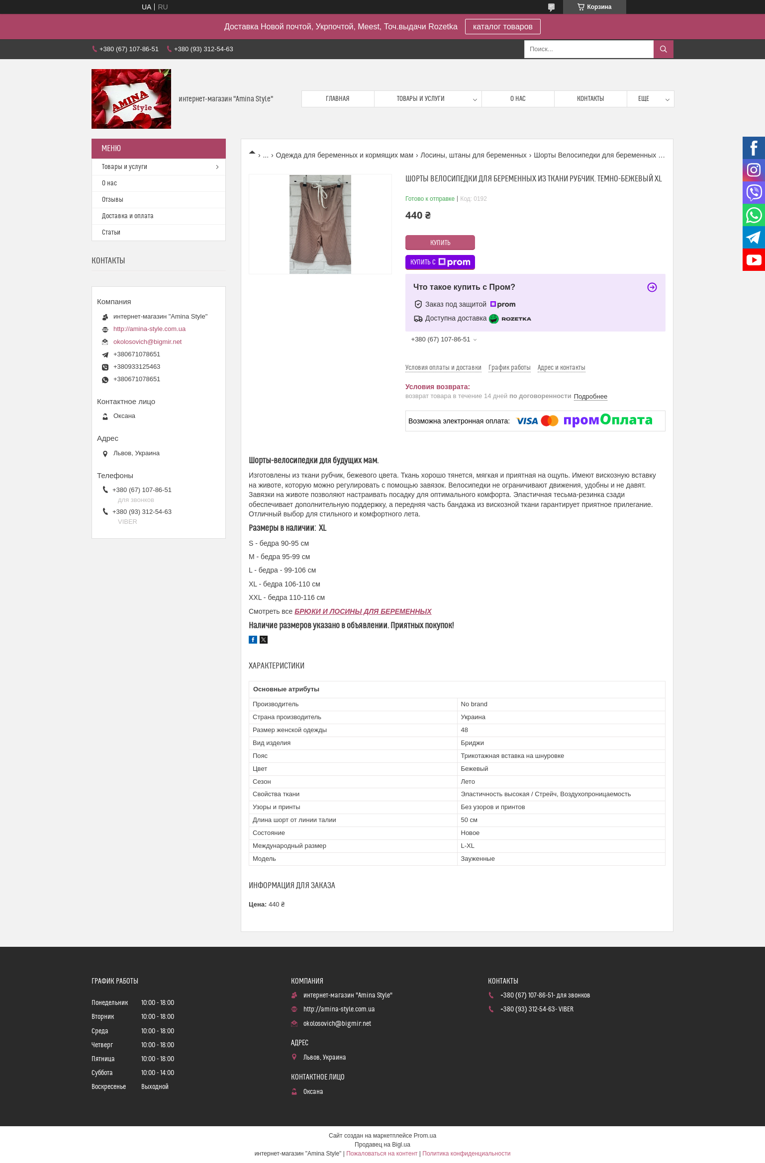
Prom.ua (425, 1135)
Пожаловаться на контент (381, 1153)
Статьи (111, 233)
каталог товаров (503, 26)
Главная (338, 99)
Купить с (440, 262)
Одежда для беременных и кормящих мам (344, 155)
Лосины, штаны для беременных (473, 155)
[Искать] (663, 49)
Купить (440, 243)
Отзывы (112, 200)
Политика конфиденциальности (466, 1153)
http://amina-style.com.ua (149, 328)
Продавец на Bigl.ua (382, 1144)
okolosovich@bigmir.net (147, 341)
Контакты (590, 99)
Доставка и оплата (128, 216)
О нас (518, 99)
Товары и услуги (421, 99)
